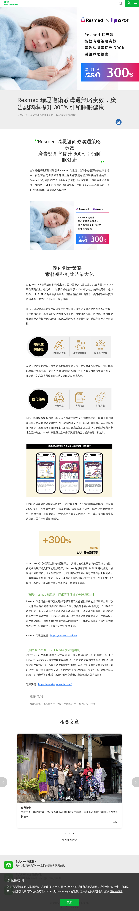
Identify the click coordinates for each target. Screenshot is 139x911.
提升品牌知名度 (67, 703)
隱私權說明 (116, 891)
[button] (65, 833)
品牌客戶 (50, 703)
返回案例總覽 (69, 839)
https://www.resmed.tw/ (63, 635)
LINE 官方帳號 (87, 703)
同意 (69, 902)
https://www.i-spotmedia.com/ (55, 684)
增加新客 (36, 703)
